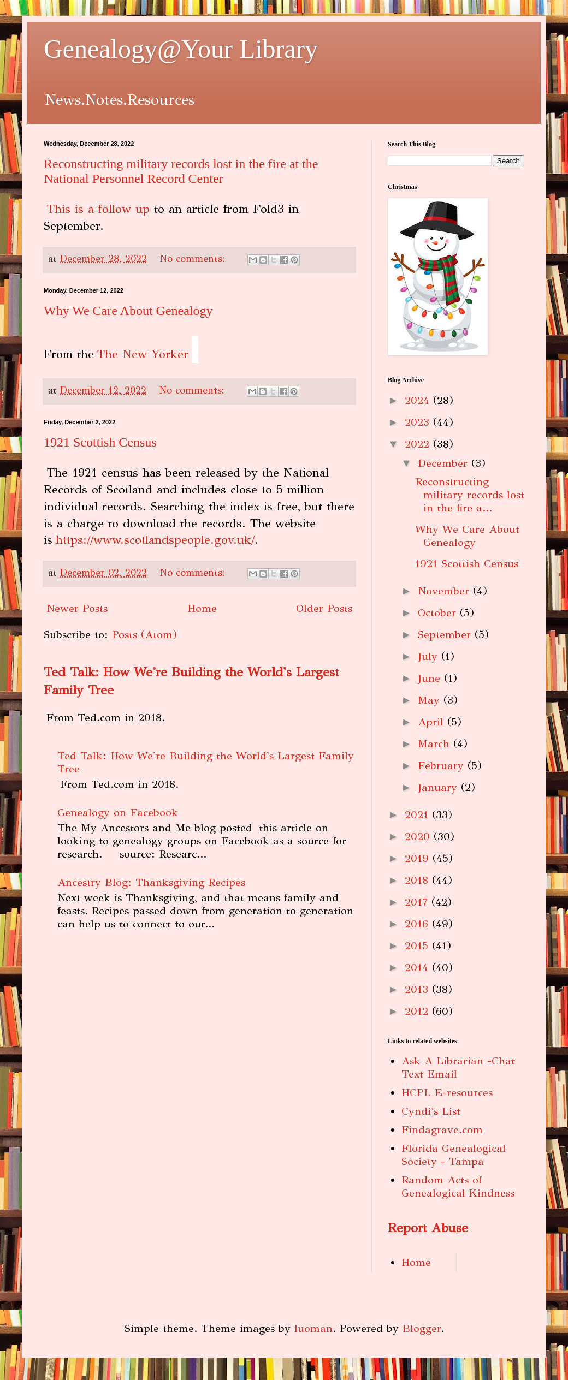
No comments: (194, 259)
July (429, 656)
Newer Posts (77, 608)
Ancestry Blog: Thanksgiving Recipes (151, 882)
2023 (419, 422)
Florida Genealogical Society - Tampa (453, 1154)
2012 (418, 1011)
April (432, 722)
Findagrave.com (442, 1130)
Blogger (422, 1328)
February (443, 765)
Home (202, 608)
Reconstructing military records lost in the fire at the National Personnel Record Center (181, 171)
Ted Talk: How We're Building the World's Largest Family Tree (205, 762)
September (446, 634)
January (439, 787)
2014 (418, 967)
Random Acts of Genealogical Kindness (457, 1186)
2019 (419, 858)
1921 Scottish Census (100, 442)
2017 (418, 902)
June (431, 678)
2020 (419, 836)
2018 (418, 880)
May (430, 700)
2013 (418, 989)
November (445, 591)
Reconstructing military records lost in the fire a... (469, 495)
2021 (418, 815)
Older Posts (324, 608)
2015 (418, 946)
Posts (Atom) (144, 634)
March (435, 744)
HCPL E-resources (447, 1092)
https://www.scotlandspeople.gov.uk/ (155, 539)
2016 (418, 924)
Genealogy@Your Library (181, 48)
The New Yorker (142, 354)
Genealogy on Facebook (117, 812)
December (444, 463)
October (439, 613)
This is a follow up (98, 208)
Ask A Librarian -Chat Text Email (458, 1067)
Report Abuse (428, 1227)
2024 (419, 400)
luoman (313, 1328)
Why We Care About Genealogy (128, 311)
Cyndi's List (430, 1111)
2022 (419, 444)
